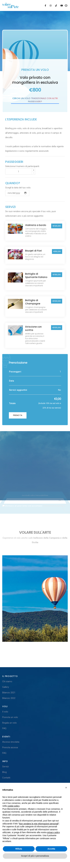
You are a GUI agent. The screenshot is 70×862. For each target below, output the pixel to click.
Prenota (17, 415)
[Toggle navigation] (66, 6)
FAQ (4, 728)
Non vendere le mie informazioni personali (38, 823)
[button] (66, 787)
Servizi (5, 766)
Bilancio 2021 (8, 692)
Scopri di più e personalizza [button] (35, 856)
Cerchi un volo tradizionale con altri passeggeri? (35, 100)
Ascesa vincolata (10, 742)
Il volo (5, 711)
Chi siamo (7, 681)
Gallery (5, 687)
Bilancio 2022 (8, 698)
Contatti (6, 777)
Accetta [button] (51, 849)
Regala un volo (9, 722)
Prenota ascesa (10, 747)
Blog (4, 772)
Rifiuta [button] (18, 849)
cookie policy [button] (13, 806)
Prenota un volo (10, 717)
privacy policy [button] (53, 832)
